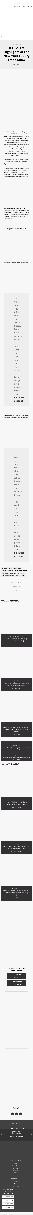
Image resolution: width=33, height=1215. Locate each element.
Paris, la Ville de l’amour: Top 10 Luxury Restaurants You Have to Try (16, 162)
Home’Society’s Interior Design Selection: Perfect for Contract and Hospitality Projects (16, 729)
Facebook (16, 1184)
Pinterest (16, 1181)
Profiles (16, 1172)
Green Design (16, 1166)
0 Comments (16, 586)
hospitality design (21, 570)
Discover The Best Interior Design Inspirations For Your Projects (17, 640)
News (16, 1163)
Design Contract (7, 570)
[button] (31, 1134)
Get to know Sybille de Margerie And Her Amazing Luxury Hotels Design (16, 684)
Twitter (16, 1186)
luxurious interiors (8, 575)
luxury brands (20, 575)
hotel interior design (9, 573)
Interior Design (16, 725)
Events (16, 1175)
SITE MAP (29, 6)
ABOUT (16, 6)
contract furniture (15, 568)
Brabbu (4, 568)
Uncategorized (16, 44)
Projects (11, 636)
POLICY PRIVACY (23, 6)
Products (16, 1170)
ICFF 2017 (21, 573)
